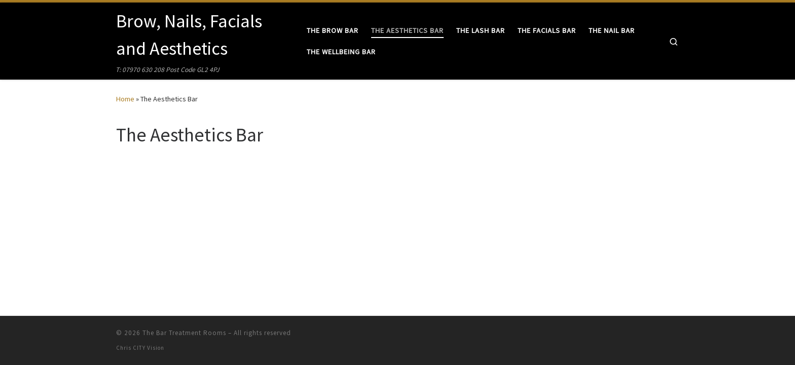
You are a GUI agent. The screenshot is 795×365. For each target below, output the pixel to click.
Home (125, 98)
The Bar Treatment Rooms (184, 332)
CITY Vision (148, 347)
